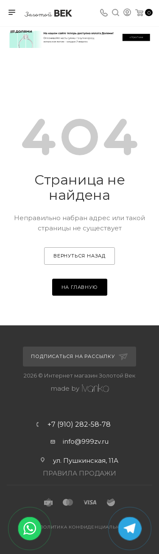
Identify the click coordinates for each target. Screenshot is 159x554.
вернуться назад (79, 256)
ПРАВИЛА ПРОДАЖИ (79, 473)
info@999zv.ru (86, 441)
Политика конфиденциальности (86, 527)
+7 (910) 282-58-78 (79, 424)
